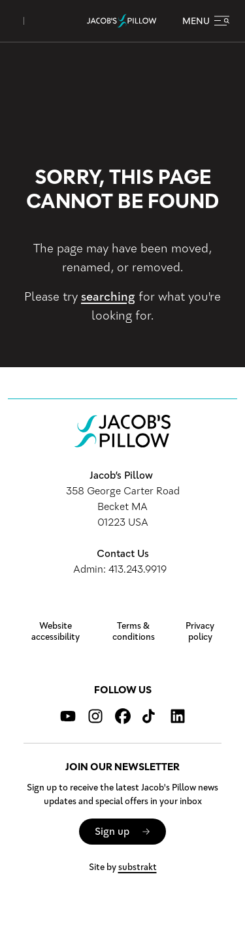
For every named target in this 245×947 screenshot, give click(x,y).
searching (108, 297)
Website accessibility (55, 631)
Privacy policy (200, 631)
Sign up (112, 831)
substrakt (137, 867)
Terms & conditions (133, 631)
